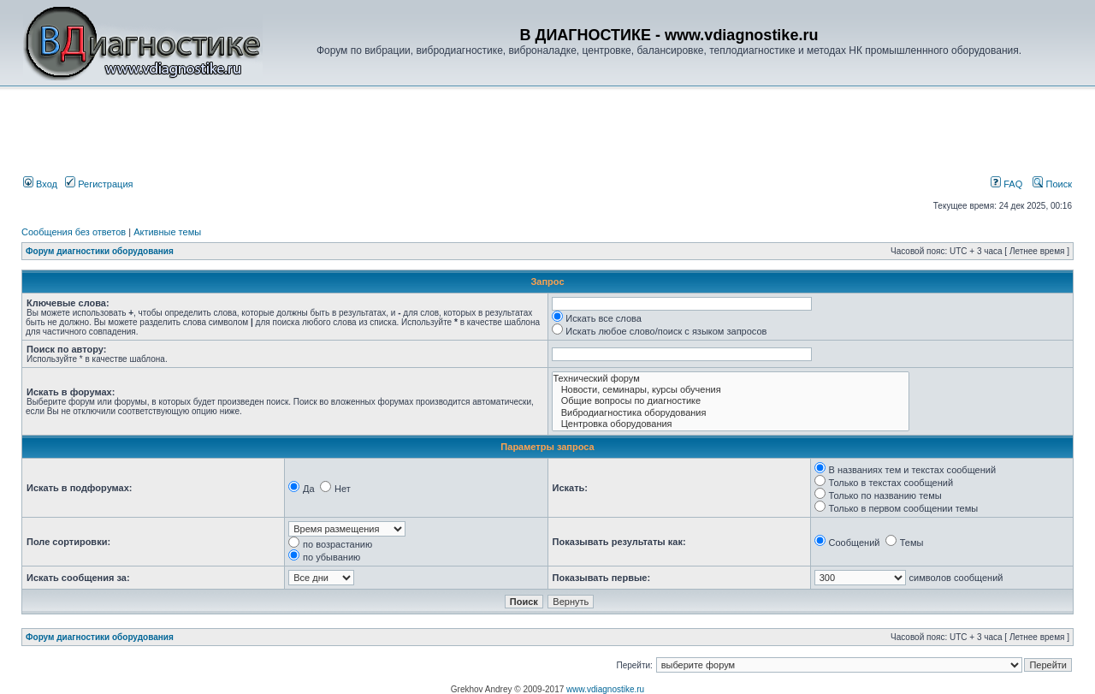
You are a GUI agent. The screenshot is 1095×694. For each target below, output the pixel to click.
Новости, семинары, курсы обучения (731, 389)
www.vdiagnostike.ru (605, 689)
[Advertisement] (311, 134)
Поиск (1052, 184)
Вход (40, 184)
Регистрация (99, 184)
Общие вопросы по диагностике (731, 400)
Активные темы (167, 232)
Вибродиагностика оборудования (731, 412)
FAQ (1006, 184)
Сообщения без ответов (73, 232)
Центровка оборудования (731, 424)
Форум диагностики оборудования (100, 251)
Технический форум (731, 378)
